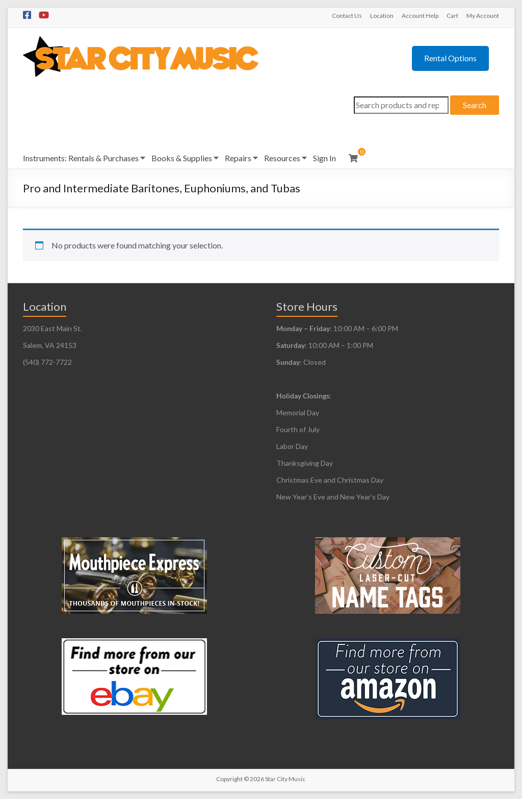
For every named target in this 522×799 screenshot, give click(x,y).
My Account (482, 15)
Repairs (238, 158)
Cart (452, 15)
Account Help (420, 15)
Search (474, 105)
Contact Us (347, 15)
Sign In (324, 158)
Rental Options (450, 58)
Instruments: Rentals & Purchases (81, 158)
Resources (282, 158)
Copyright (229, 779)
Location (382, 15)
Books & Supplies (181, 158)
